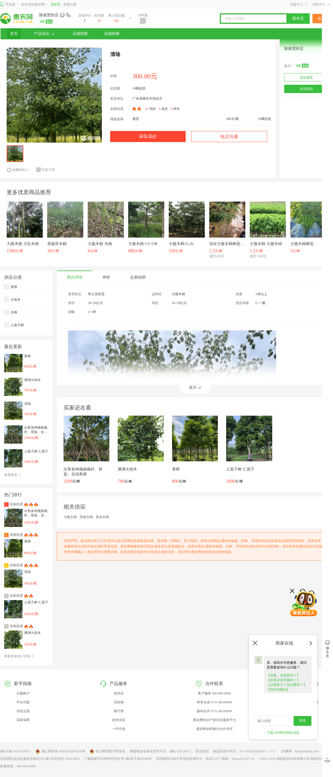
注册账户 (23, 693)
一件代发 (118, 729)
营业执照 (202, 751)
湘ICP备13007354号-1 (15, 751)
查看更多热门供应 (19, 656)
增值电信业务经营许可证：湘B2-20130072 (160, 751)
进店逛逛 (306, 77)
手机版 (7, 4)
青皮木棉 (102, 517)
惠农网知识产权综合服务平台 (214, 720)
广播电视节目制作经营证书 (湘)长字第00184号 (118, 759)
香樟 (14, 287)
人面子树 (17, 325)
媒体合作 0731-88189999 (214, 711)
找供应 (119, 693)
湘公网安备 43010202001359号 (60, 751)
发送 (302, 720)
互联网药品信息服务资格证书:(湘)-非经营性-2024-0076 (40, 759)
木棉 (14, 312)
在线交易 (23, 711)
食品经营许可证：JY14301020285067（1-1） (245, 751)
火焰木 (16, 300)
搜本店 (298, 18)
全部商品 (306, 89)
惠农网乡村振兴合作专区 (214, 729)
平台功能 (23, 702)
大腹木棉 (70, 517)
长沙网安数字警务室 (107, 751)
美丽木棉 (86, 517)
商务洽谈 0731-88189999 (214, 702)
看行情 (119, 711)
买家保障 (23, 720)
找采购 (119, 702)
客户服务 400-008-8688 (214, 693)
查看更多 (12, 475)
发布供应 (118, 720)
